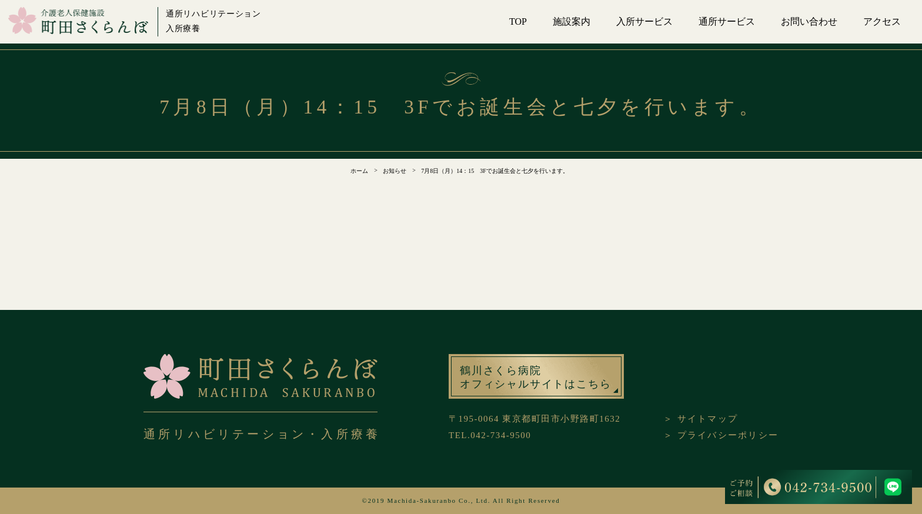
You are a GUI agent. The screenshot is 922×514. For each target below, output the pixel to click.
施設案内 (571, 21)
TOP (518, 21)
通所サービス (727, 21)
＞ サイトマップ (700, 418)
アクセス (882, 21)
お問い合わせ (809, 21)
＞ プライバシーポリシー (721, 435)
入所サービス (644, 21)
